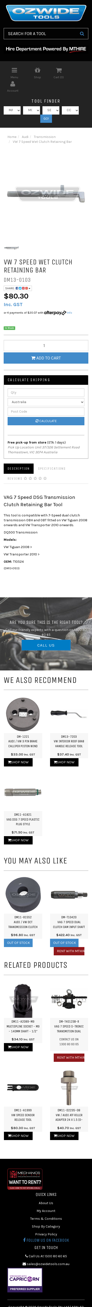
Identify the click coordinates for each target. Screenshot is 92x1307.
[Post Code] (46, 398)
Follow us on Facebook (46, 1226)
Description (19, 455)
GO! (46, 105)
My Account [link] (46, 1197)
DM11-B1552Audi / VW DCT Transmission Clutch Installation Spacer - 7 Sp (23, 913)
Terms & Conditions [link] (46, 1205)
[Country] (46, 388)
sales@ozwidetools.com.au (46, 1250)
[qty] (46, 332)
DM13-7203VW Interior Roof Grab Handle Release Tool (69, 728)
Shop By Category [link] (46, 1213)
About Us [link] (46, 1189)
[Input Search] (40, 33)
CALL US (46, 631)
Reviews (27, 465)
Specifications (52, 455)
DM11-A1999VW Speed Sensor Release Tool (23, 1101)
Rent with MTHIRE (71, 938)
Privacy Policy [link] (46, 1221)
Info (69, 299)
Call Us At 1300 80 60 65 (46, 1242)
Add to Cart (46, 344)
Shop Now (18, 748)
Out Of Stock (18, 929)
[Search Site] (82, 33)
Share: (17, 274)
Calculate (46, 407)
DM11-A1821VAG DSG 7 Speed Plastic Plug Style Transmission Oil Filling (22, 810)
